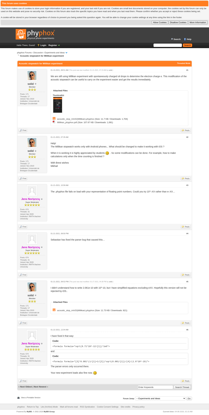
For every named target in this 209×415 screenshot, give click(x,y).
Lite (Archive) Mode (49, 407)
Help (189, 39)
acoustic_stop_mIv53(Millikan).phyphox (75, 310)
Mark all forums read (69, 407)
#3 (187, 185)
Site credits (125, 407)
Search (177, 39)
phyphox (21, 407)
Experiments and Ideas (55, 53)
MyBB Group (49, 412)
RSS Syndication (87, 407)
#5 (187, 282)
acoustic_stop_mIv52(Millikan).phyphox (75, 119)
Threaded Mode (183, 63)
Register (52, 45)
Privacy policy (139, 407)
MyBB (29, 412)
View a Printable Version (30, 398)
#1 (187, 70)
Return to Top (33, 407)
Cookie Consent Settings (107, 407)
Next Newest (40, 386)
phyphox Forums (24, 53)
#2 (187, 137)
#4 (187, 233)
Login (43, 45)
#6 (187, 330)
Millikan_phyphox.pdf (67, 122)
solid (31, 84)
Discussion (38, 53)
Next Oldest (26, 386)
